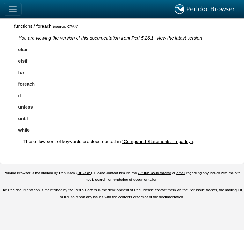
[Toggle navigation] (13, 9)
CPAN (72, 26)
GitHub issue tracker (154, 173)
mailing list (233, 190)
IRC (67, 197)
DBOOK (84, 173)
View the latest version (179, 38)
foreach (44, 26)
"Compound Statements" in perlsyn (157, 141)
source (59, 26)
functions (23, 26)
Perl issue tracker (203, 190)
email (180, 173)
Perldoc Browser (205, 9)
